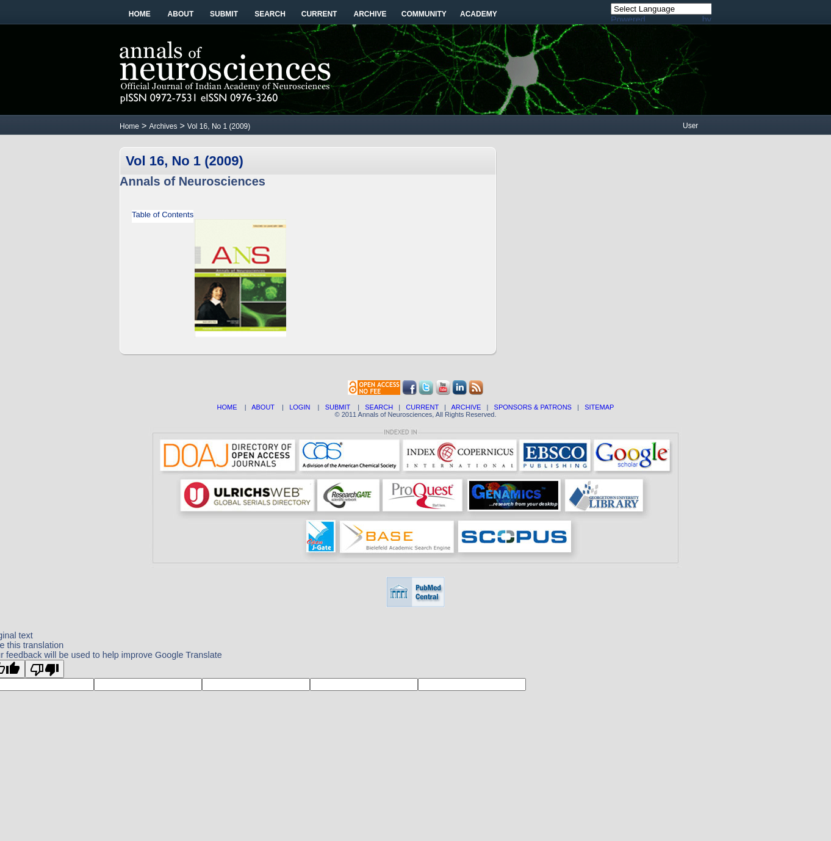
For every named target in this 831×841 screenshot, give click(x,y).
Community (424, 14)
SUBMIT (337, 407)
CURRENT (422, 407)
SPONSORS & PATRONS (533, 407)
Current (319, 14)
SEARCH (379, 407)
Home (140, 14)
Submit (224, 14)
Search (270, 14)
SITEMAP (599, 407)
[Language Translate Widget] (668, 9)
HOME (227, 407)
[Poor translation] (44, 669)
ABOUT (263, 407)
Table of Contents (162, 214)
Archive (370, 14)
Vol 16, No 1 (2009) (218, 126)
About (181, 14)
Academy (478, 14)
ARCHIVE (466, 407)
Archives (163, 126)
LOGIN (299, 407)
